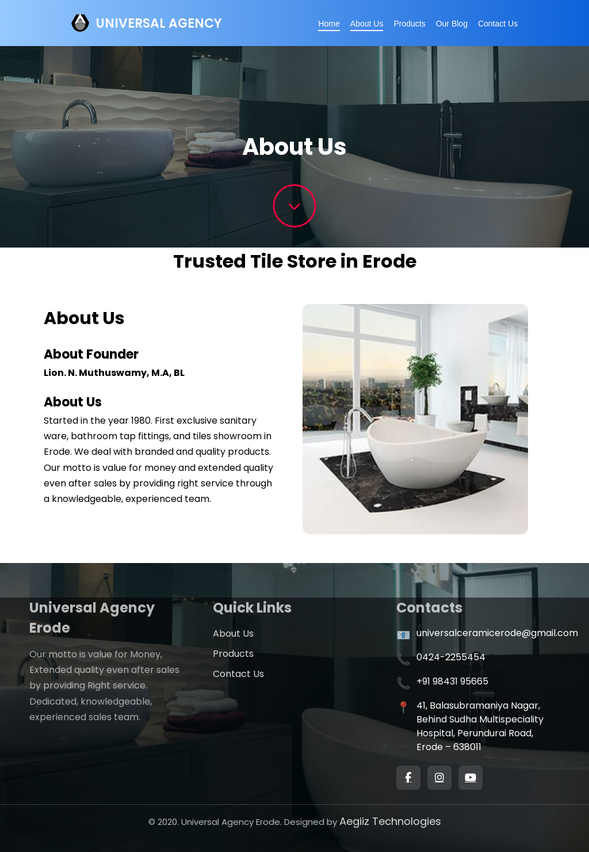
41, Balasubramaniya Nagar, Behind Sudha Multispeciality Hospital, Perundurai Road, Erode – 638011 (480, 726)
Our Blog (452, 23)
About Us (367, 23)
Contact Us (498, 23)
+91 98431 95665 (452, 681)
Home (328, 23)
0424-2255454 (450, 657)
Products (409, 23)
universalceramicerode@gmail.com (497, 633)
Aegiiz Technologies (390, 821)
